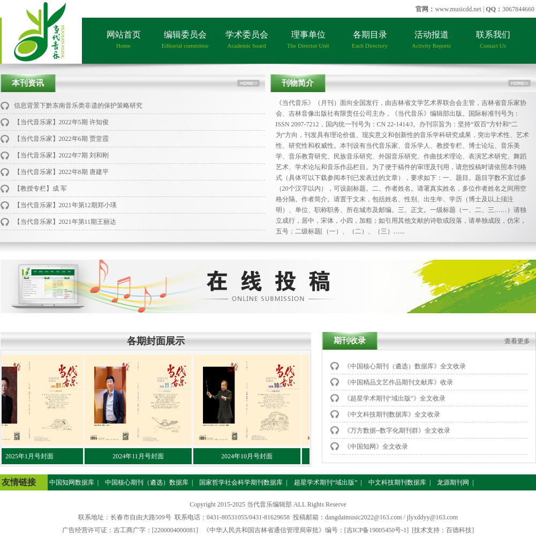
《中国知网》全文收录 (376, 446)
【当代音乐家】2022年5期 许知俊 (61, 122)
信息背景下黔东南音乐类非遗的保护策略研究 (78, 105)
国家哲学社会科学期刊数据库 (240, 482)
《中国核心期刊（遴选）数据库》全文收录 (405, 366)
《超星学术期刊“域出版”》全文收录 (395, 398)
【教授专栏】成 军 (40, 188)
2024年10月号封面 (249, 456)
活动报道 (431, 39)
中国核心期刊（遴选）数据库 (145, 482)
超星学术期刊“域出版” (325, 482)
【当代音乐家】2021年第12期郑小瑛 (65, 205)
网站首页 (124, 39)
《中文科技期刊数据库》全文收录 (392, 414)
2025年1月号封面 (32, 456)
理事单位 (308, 39)
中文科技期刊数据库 (396, 482)
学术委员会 (246, 39)
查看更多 (517, 341)
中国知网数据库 (71, 482)
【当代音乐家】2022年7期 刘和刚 (61, 155)
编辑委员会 (185, 39)
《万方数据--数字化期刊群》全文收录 (397, 430)
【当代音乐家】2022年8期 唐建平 (61, 172)
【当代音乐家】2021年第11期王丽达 (65, 221)
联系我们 (493, 39)
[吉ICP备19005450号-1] (376, 530)
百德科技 (459, 530)
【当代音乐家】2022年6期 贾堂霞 (61, 138)
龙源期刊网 (452, 482)
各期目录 (370, 39)
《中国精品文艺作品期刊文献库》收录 (398, 382)
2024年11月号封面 (141, 456)
